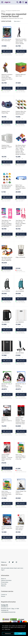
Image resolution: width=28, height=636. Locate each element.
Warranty (3, 586)
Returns (3, 596)
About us (3, 578)
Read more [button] (7, 629)
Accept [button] (20, 633)
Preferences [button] (8, 633)
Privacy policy (4, 582)
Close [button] (25, 623)
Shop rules (3, 584)
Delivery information (6, 580)
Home (2, 10)
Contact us (4, 594)
